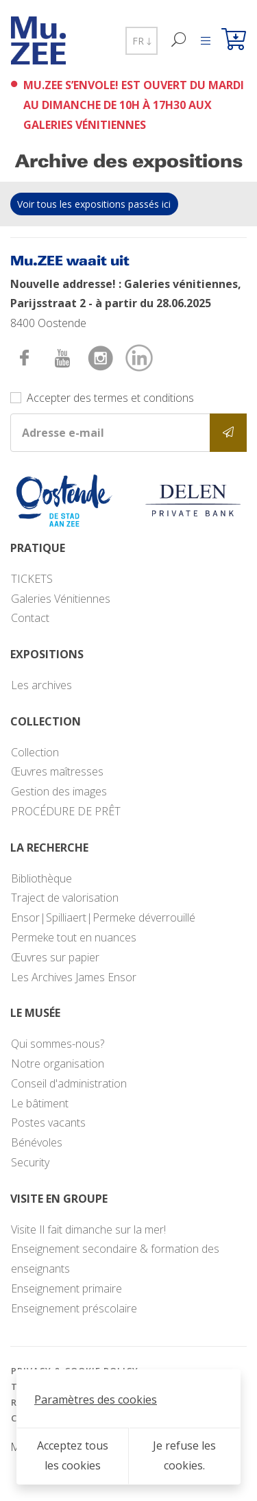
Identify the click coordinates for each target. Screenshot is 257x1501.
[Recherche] (179, 41)
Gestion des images (59, 791)
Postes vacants (48, 1122)
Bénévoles (36, 1142)
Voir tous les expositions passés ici (94, 204)
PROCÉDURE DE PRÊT (66, 811)
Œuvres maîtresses (57, 771)
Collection (35, 752)
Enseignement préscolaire (74, 1308)
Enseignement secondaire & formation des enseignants (115, 1258)
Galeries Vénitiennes (60, 598)
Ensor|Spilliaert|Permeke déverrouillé (103, 917)
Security (30, 1162)
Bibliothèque (41, 878)
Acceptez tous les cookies (72, 1455)
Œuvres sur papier (55, 957)
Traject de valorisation (65, 897)
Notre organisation (57, 1063)
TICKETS (32, 578)
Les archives (41, 685)
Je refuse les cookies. (184, 1455)
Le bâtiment (40, 1103)
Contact (30, 617)
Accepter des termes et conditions (110, 397)
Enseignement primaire (66, 1288)
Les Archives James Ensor (73, 977)
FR (141, 40)
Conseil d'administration (69, 1083)
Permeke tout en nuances (73, 937)
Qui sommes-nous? (57, 1043)
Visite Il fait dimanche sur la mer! (88, 1229)
